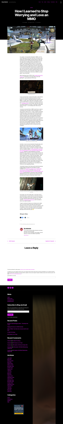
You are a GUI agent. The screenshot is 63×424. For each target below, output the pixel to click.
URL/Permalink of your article (11, 275)
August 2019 (10, 363)
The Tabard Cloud (25, 103)
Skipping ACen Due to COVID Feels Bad (15, 326)
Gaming (31, 7)
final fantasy (24, 224)
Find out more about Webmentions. (15, 273)
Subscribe (10, 314)
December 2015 (10, 380)
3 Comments (38, 22)
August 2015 (10, 385)
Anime (8, 397)
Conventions (9, 399)
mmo (34, 224)
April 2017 (9, 374)
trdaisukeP (9, 347)
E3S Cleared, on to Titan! (12, 334)
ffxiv (21, 224)
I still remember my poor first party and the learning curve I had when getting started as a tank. (31, 150)
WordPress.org (10, 301)
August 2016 (10, 378)
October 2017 (10, 367)
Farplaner (9, 344)
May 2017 (9, 373)
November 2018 (10, 366)
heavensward (31, 224)
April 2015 (9, 391)
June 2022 (9, 358)
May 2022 (9, 359)
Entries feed (9, 298)
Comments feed (10, 299)
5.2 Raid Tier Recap (11, 332)
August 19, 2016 (32, 22)
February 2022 (10, 360)
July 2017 (9, 370)
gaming (27, 224)
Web (8, 401)
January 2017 (10, 376)
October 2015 (10, 383)
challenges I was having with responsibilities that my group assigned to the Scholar (31, 171)
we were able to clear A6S (29, 199)
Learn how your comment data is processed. (27, 269)
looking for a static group (31, 168)
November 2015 (10, 381)
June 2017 (9, 371)
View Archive (26, 235)
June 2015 (9, 388)
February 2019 (10, 364)
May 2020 (9, 362)
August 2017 (10, 369)
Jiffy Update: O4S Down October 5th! (20, 344)
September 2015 (10, 384)
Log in (8, 297)
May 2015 (9, 389)
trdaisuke (26, 22)
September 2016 (10, 377)
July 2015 (9, 387)
